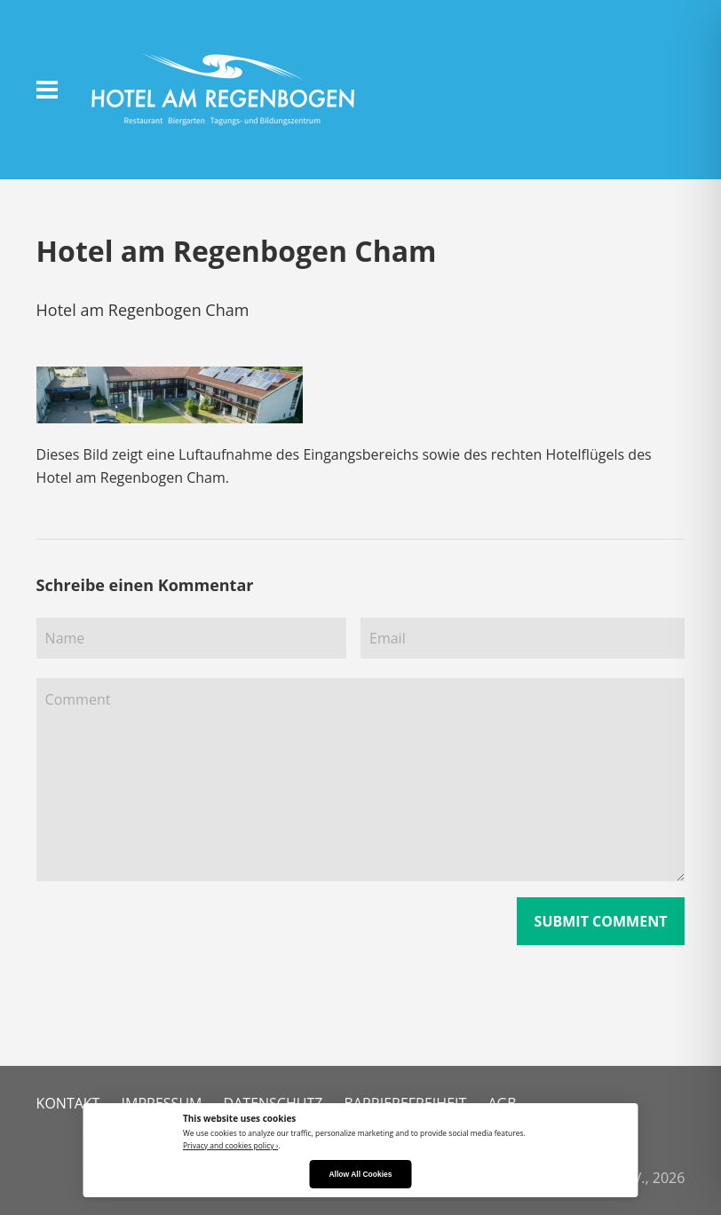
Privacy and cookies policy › (230, 1145)
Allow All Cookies (360, 1174)
